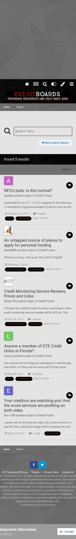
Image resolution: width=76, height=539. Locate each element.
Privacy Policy (51, 472)
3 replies (39, 213)
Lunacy (8, 356)
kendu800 (10, 250)
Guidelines (6, 533)
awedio (8, 195)
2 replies (34, 319)
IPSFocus (23, 472)
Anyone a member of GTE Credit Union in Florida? (33, 348)
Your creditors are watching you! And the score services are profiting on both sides (37, 405)
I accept (67, 531)
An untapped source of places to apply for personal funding (33, 243)
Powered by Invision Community (38, 505)
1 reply (34, 433)
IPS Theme (8, 472)
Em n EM (9, 415)
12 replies (35, 373)
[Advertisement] (38, 40)
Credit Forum (43, 195)
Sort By (67, 169)
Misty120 (10, 301)
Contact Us (68, 472)
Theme (36, 472)
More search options (55, 142)
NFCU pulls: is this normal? (28, 190)
